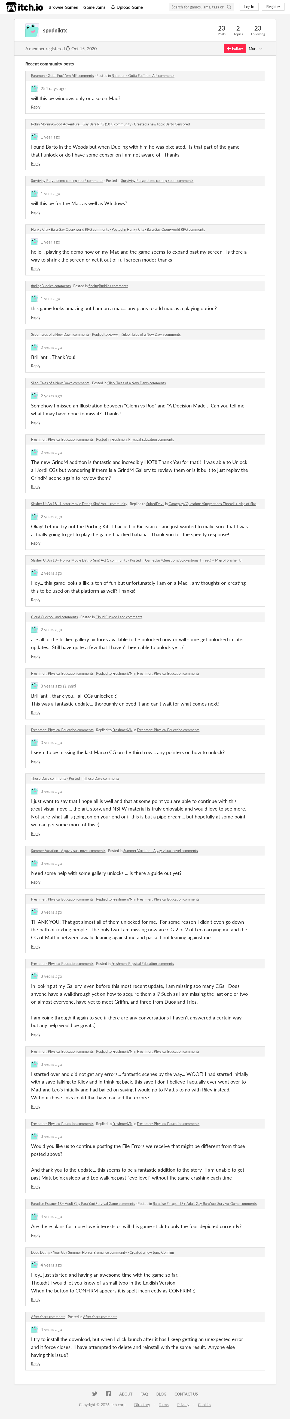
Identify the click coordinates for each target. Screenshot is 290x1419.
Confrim (167, 1252)
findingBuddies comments (51, 286)
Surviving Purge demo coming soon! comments (67, 180)
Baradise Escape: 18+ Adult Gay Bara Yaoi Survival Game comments (83, 1203)
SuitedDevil (155, 504)
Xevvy (113, 334)
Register (273, 6)
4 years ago (51, 1216)
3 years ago (51, 685)
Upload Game (127, 7)
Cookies (204, 1404)
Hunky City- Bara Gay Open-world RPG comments (70, 229)
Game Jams (94, 7)
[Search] (229, 7)
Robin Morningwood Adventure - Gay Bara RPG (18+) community (81, 124)
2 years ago (51, 347)
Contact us (186, 1394)
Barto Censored (178, 124)
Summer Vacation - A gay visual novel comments (68, 850)
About (125, 1394)
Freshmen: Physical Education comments (62, 439)
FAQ (144, 1394)
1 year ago (50, 136)
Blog (161, 1394)
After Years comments (48, 1317)
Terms (164, 1404)
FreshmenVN (122, 673)
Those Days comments (48, 778)
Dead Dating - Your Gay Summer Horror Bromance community (79, 1252)
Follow (235, 48)
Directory (142, 1404)
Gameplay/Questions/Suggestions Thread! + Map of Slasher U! (217, 504)
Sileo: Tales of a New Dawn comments (60, 334)
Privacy (183, 1404)
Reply (35, 107)
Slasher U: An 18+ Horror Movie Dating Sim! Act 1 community (79, 504)
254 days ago (53, 88)
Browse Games (63, 7)
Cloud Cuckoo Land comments (54, 617)
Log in (249, 6)
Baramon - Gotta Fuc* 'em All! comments (62, 75)
